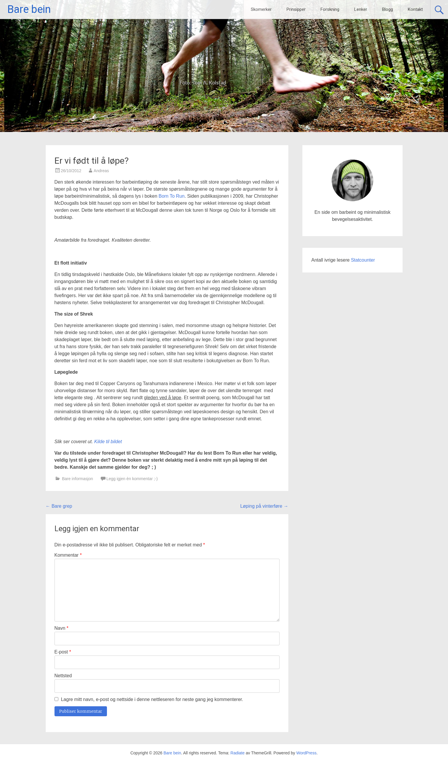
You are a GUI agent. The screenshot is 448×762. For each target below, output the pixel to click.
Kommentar (68, 555)
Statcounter (363, 260)
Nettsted (63, 675)
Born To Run (172, 196)
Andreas (101, 170)
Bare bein (29, 9)
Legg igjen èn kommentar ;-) (132, 478)
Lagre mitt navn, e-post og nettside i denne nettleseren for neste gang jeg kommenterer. (152, 699)
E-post (62, 651)
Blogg (387, 9)
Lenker (360, 9)
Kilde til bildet (108, 441)
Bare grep (59, 506)
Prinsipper (296, 9)
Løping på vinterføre (264, 506)
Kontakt (415, 9)
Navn (61, 628)
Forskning (330, 9)
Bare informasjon (77, 478)
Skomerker (261, 9)
